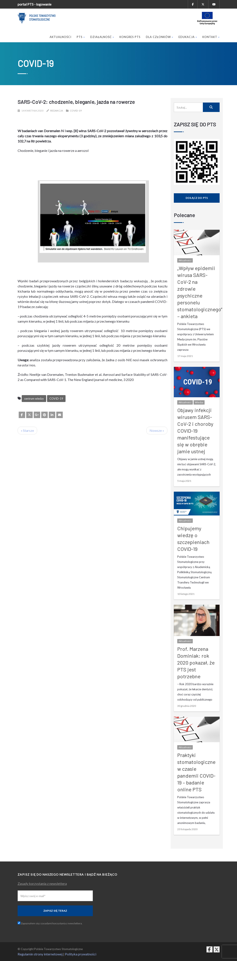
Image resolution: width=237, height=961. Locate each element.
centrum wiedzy (34, 398)
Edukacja (188, 37)
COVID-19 (76, 110)
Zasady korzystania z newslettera (42, 883)
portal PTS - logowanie (34, 4)
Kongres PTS (130, 37)
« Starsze (27, 430)
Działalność (102, 37)
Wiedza (199, 402)
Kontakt (211, 37)
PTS (81, 37)
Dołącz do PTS (197, 197)
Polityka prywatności (80, 954)
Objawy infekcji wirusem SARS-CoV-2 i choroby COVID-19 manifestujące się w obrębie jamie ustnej (195, 430)
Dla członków (159, 37)
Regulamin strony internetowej (40, 954)
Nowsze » (157, 430)
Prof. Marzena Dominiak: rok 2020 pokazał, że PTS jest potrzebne (196, 662)
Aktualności (60, 37)
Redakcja (56, 110)
